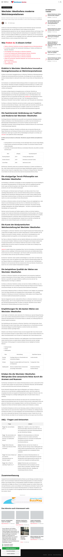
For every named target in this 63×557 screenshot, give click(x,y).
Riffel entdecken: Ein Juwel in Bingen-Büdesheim (36, 531)
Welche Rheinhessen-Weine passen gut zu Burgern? (54, 36)
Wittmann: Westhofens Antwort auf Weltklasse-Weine (22, 515)
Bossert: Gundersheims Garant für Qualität (8, 515)
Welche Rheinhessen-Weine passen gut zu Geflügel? (54, 58)
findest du (10, 43)
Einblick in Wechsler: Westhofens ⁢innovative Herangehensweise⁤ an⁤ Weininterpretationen (23, 46)
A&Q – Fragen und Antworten (10, 62)
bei (5, 48)
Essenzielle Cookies (8, 544)
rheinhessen (27, 96)
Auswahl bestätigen (11, 551)
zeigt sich (3, 249)
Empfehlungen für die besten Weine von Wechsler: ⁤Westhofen (17, 56)
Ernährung (49, 17)
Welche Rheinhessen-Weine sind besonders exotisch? (54, 29)
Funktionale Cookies (8, 545)
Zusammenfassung (8, 63)
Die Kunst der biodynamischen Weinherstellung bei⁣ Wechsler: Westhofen (20, 53)
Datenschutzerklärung (57, 554)
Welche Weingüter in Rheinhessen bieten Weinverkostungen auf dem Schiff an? (54, 44)
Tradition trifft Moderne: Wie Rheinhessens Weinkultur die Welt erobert (22, 531)
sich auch (3, 134)
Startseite (45, 554)
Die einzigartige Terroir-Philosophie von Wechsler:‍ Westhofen (17, 51)
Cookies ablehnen (11, 553)
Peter (4, 23)
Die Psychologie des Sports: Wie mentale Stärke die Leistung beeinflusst (54, 22)
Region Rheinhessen (6, 7)
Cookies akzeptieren (11, 548)
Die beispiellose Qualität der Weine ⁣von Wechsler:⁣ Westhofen (17, 55)
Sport (48, 25)
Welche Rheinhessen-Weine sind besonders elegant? (54, 15)
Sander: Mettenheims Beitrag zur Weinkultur (36, 515)
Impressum (50, 554)
